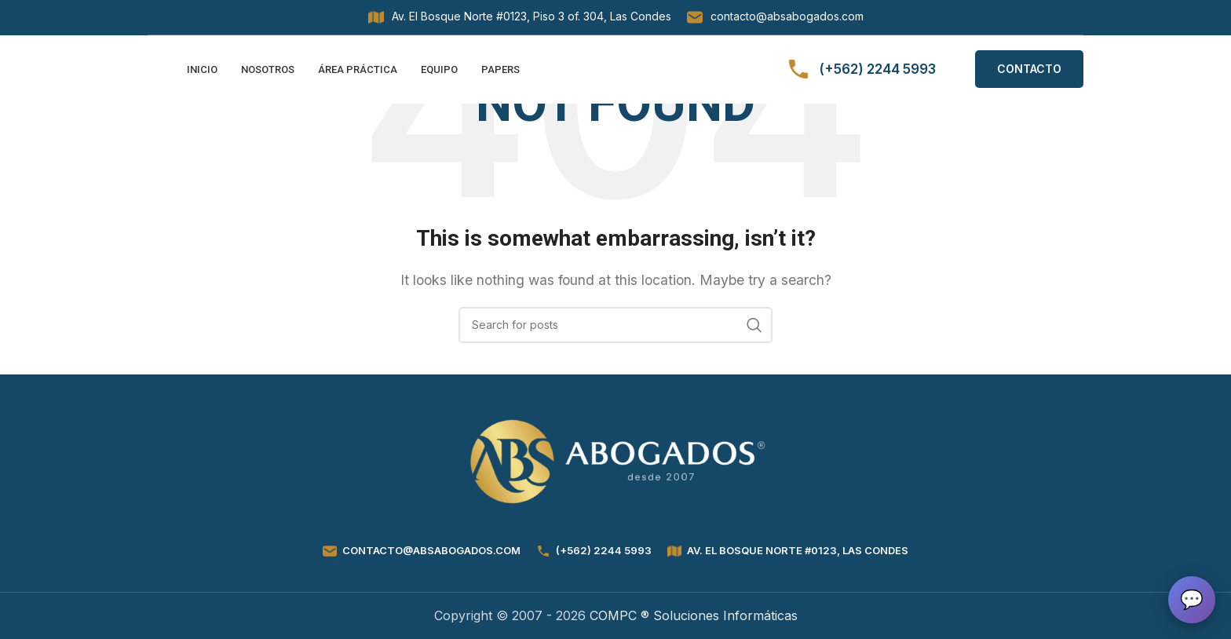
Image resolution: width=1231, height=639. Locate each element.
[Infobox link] (519, 17)
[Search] (615, 325)
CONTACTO (1029, 74)
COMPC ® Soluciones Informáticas (694, 615)
